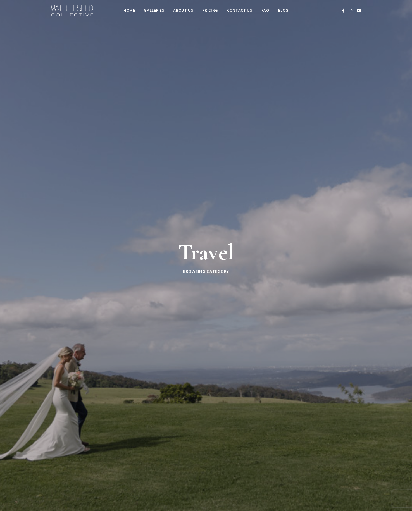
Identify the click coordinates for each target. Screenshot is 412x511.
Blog (283, 10)
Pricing (210, 10)
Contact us (240, 10)
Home (129, 10)
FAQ (265, 10)
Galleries (154, 10)
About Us (183, 10)
